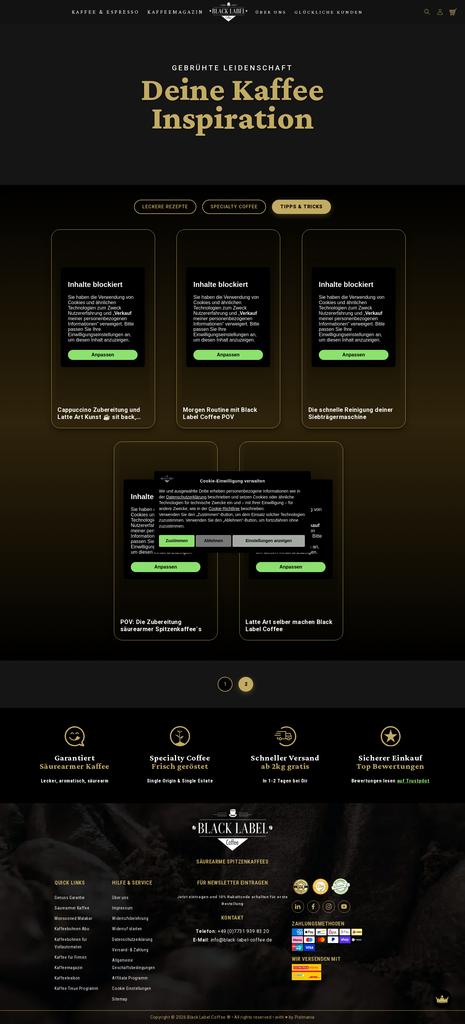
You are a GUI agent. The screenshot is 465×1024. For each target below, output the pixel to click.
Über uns (270, 12)
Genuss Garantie (70, 897)
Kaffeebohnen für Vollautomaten (71, 943)
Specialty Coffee (234, 206)
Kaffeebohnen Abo (72, 928)
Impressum (122, 908)
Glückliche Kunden (328, 12)
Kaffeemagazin (175, 12)
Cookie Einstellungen (131, 988)
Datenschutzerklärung (132, 939)
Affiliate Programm (130, 978)
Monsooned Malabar (73, 918)
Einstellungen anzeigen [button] (269, 540)
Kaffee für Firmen (71, 957)
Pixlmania (305, 1017)
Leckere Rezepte (165, 206)
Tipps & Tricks (301, 206)
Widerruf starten (127, 928)
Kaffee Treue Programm (76, 988)
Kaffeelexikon (67, 978)
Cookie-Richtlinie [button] (224, 508)
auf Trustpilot (413, 781)
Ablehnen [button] (213, 540)
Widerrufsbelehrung (130, 918)
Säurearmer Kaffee (72, 908)
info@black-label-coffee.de (241, 940)
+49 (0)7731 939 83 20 (243, 931)
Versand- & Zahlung (130, 949)
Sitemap (119, 999)
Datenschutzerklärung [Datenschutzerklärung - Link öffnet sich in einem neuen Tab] (186, 497)
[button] (427, 11)
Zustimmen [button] (177, 540)
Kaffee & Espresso (106, 12)
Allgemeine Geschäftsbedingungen (133, 964)
